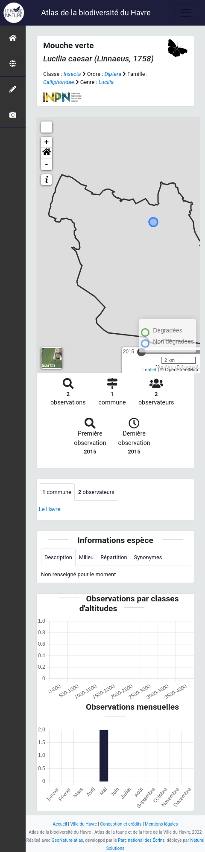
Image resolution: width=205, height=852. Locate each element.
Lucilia (106, 82)
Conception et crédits (120, 824)
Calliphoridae (58, 82)
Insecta (72, 74)
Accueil (60, 824)
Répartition (113, 557)
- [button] (46, 164)
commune (56, 492)
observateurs (96, 492)
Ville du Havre (83, 824)
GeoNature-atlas (67, 840)
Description (58, 557)
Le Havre (49, 509)
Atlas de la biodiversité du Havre (96, 12)
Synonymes (148, 557)
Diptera (112, 74)
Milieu (86, 557)
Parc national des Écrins (141, 840)
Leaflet (149, 369)
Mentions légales (161, 824)
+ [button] (46, 142)
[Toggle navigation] (186, 12)
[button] (46, 153)
